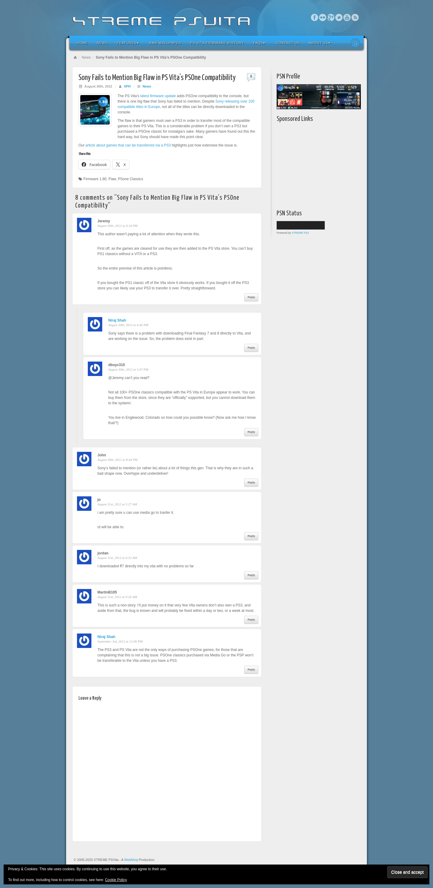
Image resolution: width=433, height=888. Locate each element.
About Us (319, 43)
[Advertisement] (314, 164)
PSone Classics (130, 179)
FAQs (259, 43)
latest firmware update (158, 96)
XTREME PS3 (300, 232)
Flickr (323, 17)
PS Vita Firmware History (217, 43)
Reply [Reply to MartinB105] (251, 619)
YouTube (347, 17)
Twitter (339, 17)
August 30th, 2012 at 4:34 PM (117, 225)
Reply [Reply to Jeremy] (251, 297)
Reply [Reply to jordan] (251, 575)
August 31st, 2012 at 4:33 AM (117, 558)
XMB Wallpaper (165, 43)
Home (82, 43)
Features (128, 43)
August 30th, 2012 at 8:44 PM (117, 459)
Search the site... (355, 43)
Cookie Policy (116, 880)
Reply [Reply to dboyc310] (251, 431)
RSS (355, 17)
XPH (127, 86)
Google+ (331, 17)
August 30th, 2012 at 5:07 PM (128, 369)
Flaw (112, 179)
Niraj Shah (117, 320)
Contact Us (288, 43)
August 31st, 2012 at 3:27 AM (117, 504)
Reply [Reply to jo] (251, 536)
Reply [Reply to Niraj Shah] (251, 347)
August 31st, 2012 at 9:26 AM (117, 597)
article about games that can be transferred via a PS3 (128, 145)
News (102, 43)
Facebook (314, 17)
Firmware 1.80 (94, 179)
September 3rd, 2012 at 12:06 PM (120, 641)
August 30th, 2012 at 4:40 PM (128, 325)
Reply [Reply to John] (251, 482)
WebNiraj (131, 860)
